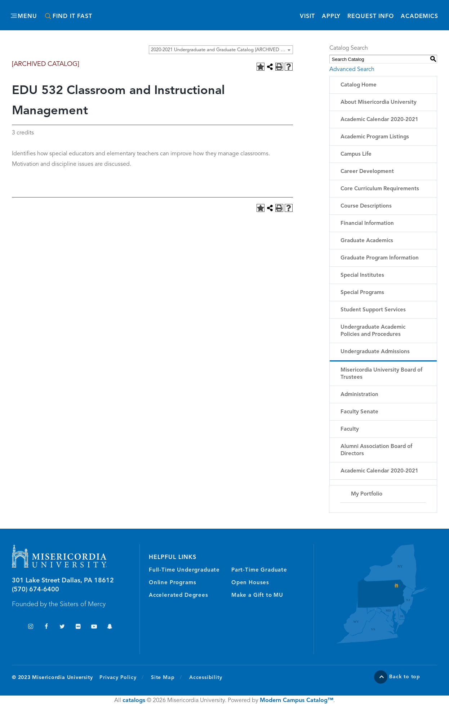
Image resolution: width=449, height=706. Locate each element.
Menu (27, 16)
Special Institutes (362, 275)
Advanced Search (351, 69)
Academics (419, 16)
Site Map (162, 677)
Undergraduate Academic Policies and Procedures (373, 331)
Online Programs (172, 583)
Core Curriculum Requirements (380, 189)
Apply (331, 16)
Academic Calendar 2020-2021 (379, 120)
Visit (307, 16)
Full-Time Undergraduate (184, 570)
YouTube (94, 627)
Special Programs (362, 293)
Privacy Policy (121, 677)
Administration (359, 395)
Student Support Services (373, 310)
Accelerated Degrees (178, 595)
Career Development (367, 171)
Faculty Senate (359, 412)
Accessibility (205, 677)
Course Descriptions (366, 206)
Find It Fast (72, 16)
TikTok (14, 627)
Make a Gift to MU (257, 595)
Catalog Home (359, 85)
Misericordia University (192, 12)
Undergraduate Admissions (375, 352)
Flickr (78, 627)
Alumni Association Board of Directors (376, 450)
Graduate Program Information (380, 258)
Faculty (350, 429)
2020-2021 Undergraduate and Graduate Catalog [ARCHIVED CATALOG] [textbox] (222, 50)
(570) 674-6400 (35, 589)
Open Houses (250, 583)
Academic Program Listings (375, 137)
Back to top (404, 676)
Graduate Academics (367, 241)
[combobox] (221, 49)
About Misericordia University (379, 102)
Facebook (46, 627)
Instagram (30, 627)
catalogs (134, 700)
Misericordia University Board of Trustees (381, 374)
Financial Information (367, 223)
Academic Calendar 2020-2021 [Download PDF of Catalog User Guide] (379, 471)
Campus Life (356, 154)
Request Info (370, 16)
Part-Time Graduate (259, 570)
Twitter (62, 627)
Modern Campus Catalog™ (296, 700)
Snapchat (109, 627)
